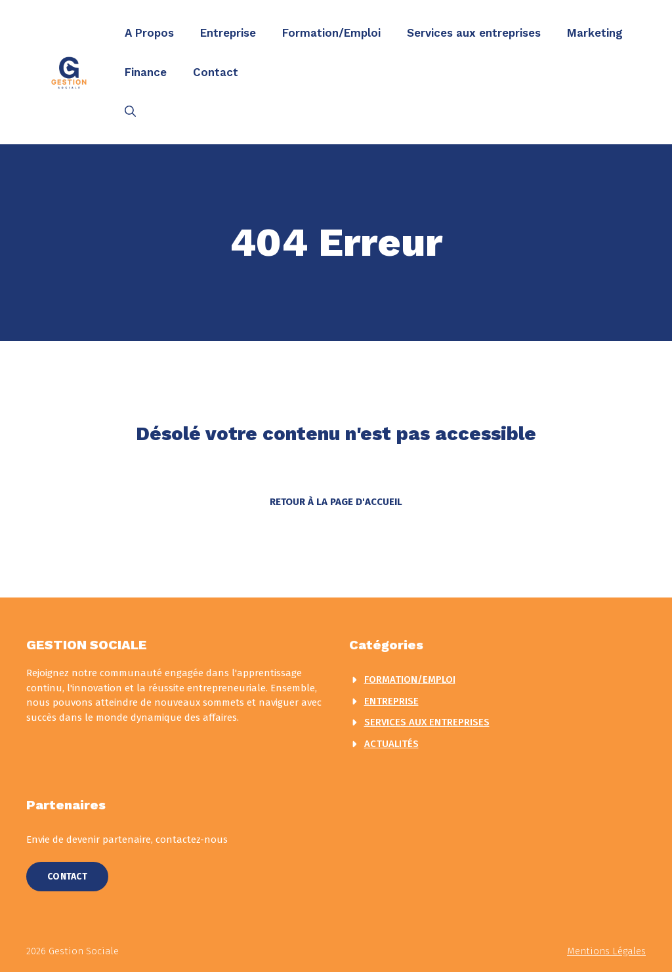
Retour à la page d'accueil (336, 502)
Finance (146, 72)
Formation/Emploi (331, 32)
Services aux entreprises (474, 32)
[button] (130, 111)
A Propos (149, 32)
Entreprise (228, 32)
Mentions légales (606, 951)
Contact (215, 72)
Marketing (595, 32)
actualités (391, 744)
